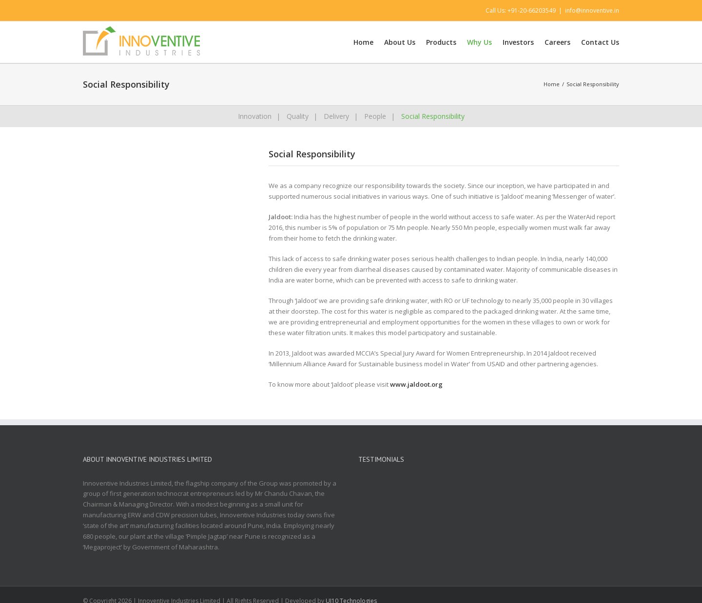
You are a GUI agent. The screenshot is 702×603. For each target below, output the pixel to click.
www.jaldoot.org (417, 384)
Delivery (336, 116)
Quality (298, 116)
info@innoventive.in (592, 10)
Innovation (255, 116)
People (375, 116)
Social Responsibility (433, 116)
